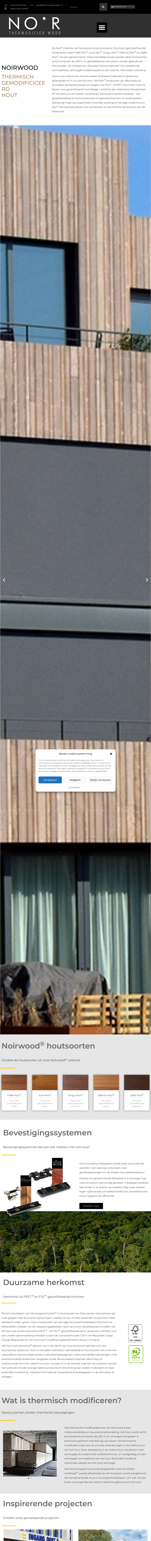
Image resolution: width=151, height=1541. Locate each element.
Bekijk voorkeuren (100, 779)
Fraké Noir (81, 52)
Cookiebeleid (74, 787)
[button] (111, 753)
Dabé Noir (137, 1095)
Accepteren (50, 779)
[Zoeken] (103, 7)
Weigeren (75, 779)
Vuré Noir (95, 52)
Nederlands (118, 6)
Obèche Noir (127, 52)
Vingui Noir (110, 52)
